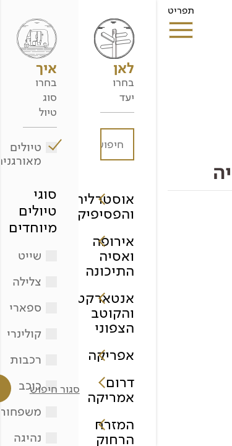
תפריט (25, 14)
